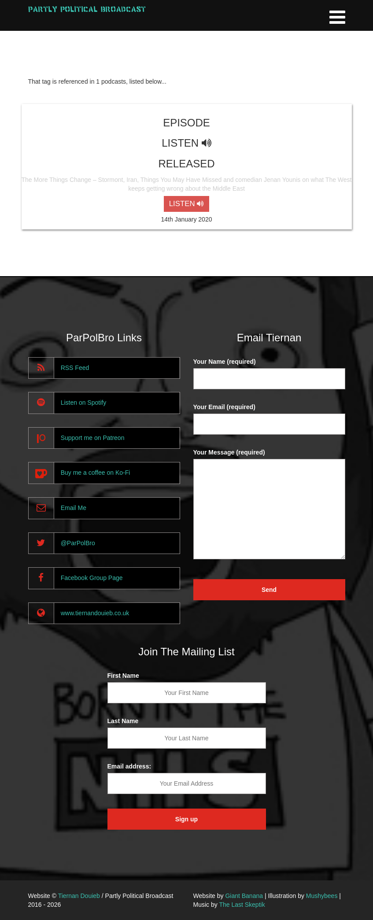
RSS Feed (75, 367)
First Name (123, 675)
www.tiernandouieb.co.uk (95, 613)
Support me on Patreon (93, 437)
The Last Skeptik (242, 904)
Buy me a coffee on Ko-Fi (95, 472)
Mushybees (322, 895)
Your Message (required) (229, 452)
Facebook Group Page (92, 577)
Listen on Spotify (84, 402)
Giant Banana (244, 895)
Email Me (73, 507)
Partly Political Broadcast (87, 9)
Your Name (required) (224, 361)
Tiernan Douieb (79, 895)
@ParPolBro (78, 543)
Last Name (123, 720)
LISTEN (186, 204)
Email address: (129, 766)
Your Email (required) (224, 406)
